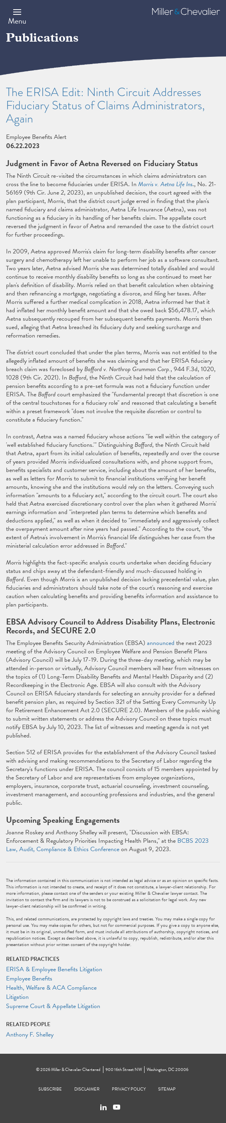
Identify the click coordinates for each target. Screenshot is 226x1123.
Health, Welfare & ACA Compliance (51, 987)
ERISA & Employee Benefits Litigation (54, 969)
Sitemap (167, 1089)
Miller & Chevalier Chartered (75, 1069)
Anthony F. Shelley (30, 1034)
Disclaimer (86, 1089)
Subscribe (50, 1089)
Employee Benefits (29, 978)
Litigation (17, 997)
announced (160, 643)
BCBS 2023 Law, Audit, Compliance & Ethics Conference (107, 845)
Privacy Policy (129, 1089)
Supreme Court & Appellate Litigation (53, 1006)
